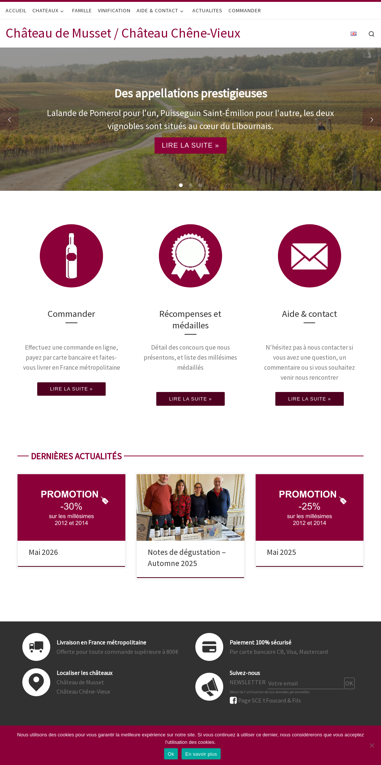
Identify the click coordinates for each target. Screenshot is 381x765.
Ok (171, 754)
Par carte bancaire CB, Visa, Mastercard (279, 651)
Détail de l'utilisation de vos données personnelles (270, 692)
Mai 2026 (43, 552)
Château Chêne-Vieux (83, 691)
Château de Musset (80, 682)
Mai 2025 (281, 552)
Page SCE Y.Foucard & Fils (269, 700)
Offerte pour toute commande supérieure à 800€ (117, 651)
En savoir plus (201, 754)
